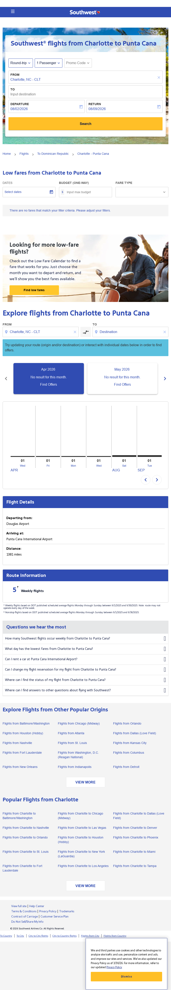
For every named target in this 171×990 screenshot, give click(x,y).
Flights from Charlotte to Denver (135, 827)
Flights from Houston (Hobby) (23, 733)
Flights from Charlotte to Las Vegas (82, 827)
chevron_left (145, 479)
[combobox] (41, 332)
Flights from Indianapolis (74, 767)
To (12, 89)
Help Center (36, 906)
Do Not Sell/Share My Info (27, 922)
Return (94, 104)
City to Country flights (64, 936)
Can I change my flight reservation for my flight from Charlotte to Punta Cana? (85, 669)
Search (85, 124)
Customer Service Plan (54, 917)
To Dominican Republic (53, 153)
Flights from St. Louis (72, 743)
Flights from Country (115, 936)
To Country (6, 936)
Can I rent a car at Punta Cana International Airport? (85, 659)
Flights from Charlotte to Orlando (25, 837)
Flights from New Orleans (20, 767)
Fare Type (124, 183)
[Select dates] (29, 192)
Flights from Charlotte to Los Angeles (83, 866)
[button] (12, 11)
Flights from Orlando (127, 723)
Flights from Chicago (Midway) (79, 723)
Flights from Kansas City (130, 743)
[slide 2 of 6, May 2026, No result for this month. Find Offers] (122, 378)
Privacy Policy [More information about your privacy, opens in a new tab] (114, 967)
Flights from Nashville (17, 743)
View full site (18, 906)
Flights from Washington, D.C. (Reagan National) (78, 755)
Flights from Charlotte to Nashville (26, 827)
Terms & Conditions (23, 911)
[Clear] (159, 77)
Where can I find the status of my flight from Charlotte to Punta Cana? (85, 680)
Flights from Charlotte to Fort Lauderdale (22, 868)
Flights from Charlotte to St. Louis (26, 851)
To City (20, 936)
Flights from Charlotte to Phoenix (135, 837)
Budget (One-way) (74, 183)
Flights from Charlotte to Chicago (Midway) (80, 816)
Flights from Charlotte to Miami (134, 851)
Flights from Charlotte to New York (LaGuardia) (81, 854)
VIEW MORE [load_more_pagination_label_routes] (85, 782)
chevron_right (156, 479)
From (15, 74)
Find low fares (34, 290)
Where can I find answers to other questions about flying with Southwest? (85, 690)
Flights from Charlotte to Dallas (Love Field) (138, 816)
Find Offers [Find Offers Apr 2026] (48, 384)
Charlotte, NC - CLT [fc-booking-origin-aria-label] (25, 79)
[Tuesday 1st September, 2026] (150, 456)
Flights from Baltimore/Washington (26, 723)
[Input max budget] (87, 192)
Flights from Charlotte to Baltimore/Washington (19, 816)
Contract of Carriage (24, 917)
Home (7, 153)
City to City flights (38, 936)
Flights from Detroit (126, 767)
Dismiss (126, 976)
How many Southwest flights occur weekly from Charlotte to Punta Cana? (85, 638)
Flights (24, 153)
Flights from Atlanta (71, 733)
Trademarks (66, 911)
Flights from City (90, 936)
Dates (7, 183)
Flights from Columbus (128, 752)
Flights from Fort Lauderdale (22, 752)
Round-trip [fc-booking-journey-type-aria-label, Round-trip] (18, 63)
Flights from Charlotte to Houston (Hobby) (80, 840)
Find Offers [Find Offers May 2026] (122, 384)
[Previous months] (6, 378)
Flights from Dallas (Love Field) (134, 733)
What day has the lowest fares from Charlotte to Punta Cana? (85, 649)
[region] (126, 964)
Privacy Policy (47, 911)
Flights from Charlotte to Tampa (134, 866)
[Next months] (164, 378)
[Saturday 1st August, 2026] (124, 456)
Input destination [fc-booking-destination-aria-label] (23, 94)
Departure (19, 104)
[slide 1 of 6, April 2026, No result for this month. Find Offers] (48, 378)
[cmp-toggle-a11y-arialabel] (85, 332)
